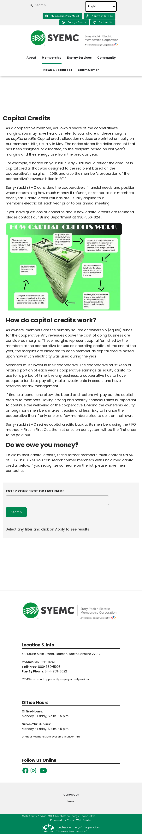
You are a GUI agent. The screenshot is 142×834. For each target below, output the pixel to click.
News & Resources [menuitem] (57, 70)
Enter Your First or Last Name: (35, 491)
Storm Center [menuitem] (88, 70)
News (71, 801)
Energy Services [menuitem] (79, 58)
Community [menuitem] (106, 58)
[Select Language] (101, 6)
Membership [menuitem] (52, 58)
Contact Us (71, 795)
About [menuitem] (31, 58)
